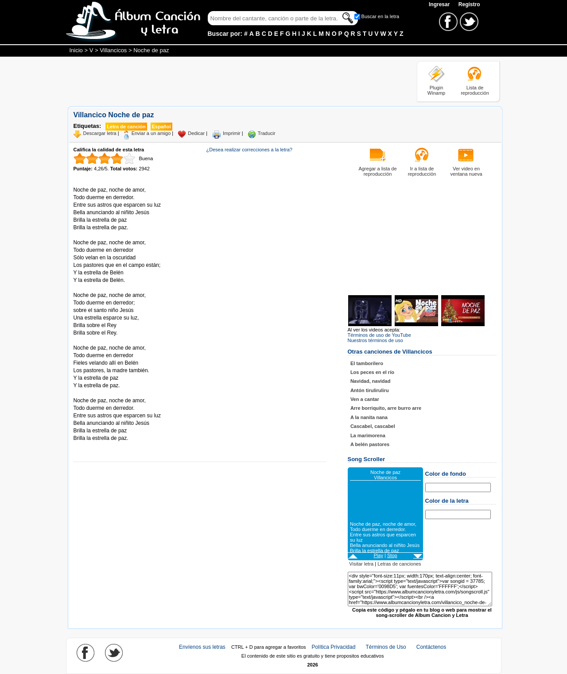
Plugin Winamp (436, 90)
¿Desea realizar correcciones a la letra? (249, 149)
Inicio (76, 50)
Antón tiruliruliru (369, 390)
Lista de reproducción (475, 90)
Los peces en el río (372, 372)
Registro (469, 4)
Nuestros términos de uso (375, 340)
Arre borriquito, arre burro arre (385, 408)
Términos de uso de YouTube (379, 335)
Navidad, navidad (370, 381)
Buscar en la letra (380, 16)
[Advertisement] (229, 81)
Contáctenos (431, 647)
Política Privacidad (334, 647)
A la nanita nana (369, 417)
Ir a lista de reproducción (422, 171)
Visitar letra (361, 563)
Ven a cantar (364, 399)
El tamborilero (366, 363)
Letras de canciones (399, 563)
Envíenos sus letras (202, 647)
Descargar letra (100, 133)
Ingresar (440, 4)
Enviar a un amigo (151, 133)
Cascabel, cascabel (372, 426)
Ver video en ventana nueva (466, 171)
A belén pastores (369, 444)
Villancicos (113, 50)
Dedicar (196, 133)
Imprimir (232, 133)
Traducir (267, 133)
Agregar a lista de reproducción (377, 171)
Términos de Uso (385, 647)
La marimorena (367, 435)
